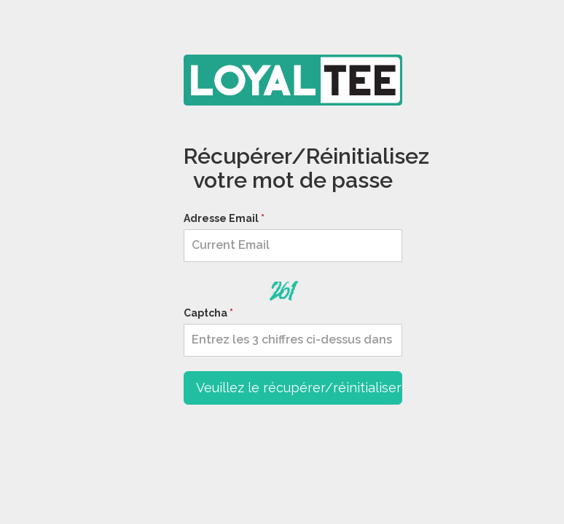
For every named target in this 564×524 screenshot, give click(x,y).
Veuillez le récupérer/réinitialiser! (299, 387)
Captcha (205, 313)
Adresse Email (221, 218)
